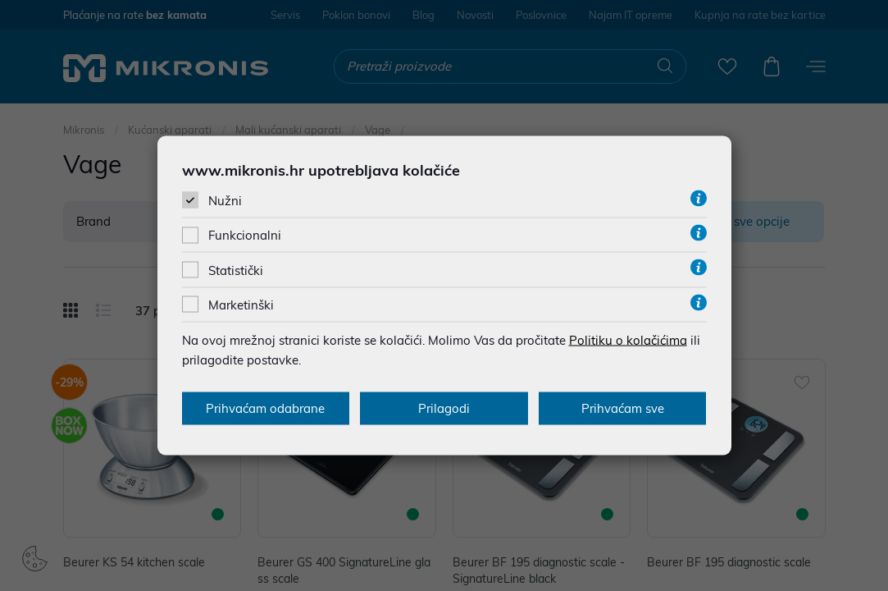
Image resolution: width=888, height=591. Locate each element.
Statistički (235, 269)
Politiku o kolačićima (628, 339)
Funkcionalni (244, 235)
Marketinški (241, 304)
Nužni (225, 200)
